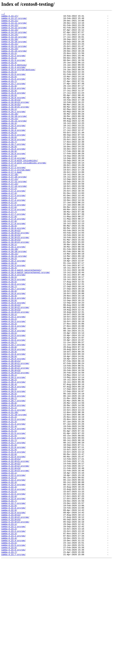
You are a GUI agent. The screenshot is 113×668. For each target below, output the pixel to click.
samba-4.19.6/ (9, 402)
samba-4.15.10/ (9, 44)
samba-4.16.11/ (9, 139)
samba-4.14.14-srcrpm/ (14, 42)
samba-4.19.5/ (9, 397)
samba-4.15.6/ (9, 89)
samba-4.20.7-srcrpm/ (13, 478)
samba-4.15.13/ (9, 56)
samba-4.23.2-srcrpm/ (13, 635)
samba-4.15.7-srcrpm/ (13, 98)
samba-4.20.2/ (9, 453)
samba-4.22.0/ (9, 542)
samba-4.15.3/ (9, 67)
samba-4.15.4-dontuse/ (14, 75)
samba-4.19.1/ (9, 374)
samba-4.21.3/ (9, 503)
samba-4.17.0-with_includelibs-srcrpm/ (23, 193)
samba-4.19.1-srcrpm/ (13, 377)
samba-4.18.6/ (9, 335)
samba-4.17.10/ (9, 207)
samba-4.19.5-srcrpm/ (13, 400)
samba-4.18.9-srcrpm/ (13, 355)
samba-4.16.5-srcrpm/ (13, 159)
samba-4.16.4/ (9, 151)
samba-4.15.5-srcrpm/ (13, 86)
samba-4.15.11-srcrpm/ (14, 53)
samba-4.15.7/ (9, 95)
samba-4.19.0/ (9, 358)
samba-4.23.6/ (9, 654)
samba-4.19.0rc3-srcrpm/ (15, 372)
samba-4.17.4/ (9, 235)
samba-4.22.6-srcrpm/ (13, 595)
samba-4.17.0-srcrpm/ (13, 187)
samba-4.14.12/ (9, 28)
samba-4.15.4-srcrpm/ (13, 78)
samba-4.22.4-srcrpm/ (13, 584)
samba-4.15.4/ (9, 72)
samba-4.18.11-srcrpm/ (14, 305)
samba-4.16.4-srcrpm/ (13, 153)
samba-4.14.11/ (9, 22)
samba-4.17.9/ (9, 263)
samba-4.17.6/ (9, 246)
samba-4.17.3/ (9, 229)
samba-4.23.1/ (9, 626)
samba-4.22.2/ (9, 570)
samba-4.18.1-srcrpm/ (13, 293)
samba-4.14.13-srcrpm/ (14, 36)
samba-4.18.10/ (9, 296)
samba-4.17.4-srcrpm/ (13, 237)
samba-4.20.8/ (9, 481)
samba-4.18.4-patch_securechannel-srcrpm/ (25, 324)
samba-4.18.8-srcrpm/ (13, 349)
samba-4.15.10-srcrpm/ (14, 47)
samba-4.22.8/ (9, 604)
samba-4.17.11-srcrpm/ (14, 215)
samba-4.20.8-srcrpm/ (13, 484)
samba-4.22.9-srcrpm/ (13, 612)
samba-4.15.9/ (9, 106)
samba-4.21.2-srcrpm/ (13, 500)
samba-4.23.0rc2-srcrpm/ (15, 618)
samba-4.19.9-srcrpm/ (13, 422)
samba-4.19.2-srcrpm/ (13, 383)
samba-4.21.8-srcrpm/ (13, 534)
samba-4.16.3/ (9, 145)
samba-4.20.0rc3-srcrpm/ (15, 444)
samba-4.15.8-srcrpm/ (13, 103)
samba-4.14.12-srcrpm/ (14, 30)
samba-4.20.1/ (9, 447)
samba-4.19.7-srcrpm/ (13, 411)
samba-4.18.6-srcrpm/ (13, 338)
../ (3, 14)
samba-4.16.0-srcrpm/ (13, 114)
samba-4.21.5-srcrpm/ (13, 517)
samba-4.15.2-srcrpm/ (13, 64)
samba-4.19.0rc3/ (11, 369)
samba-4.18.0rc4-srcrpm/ (15, 288)
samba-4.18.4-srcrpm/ (13, 327)
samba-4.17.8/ (9, 257)
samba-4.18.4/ (9, 319)
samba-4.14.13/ (9, 33)
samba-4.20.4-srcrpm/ (13, 461)
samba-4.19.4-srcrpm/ (13, 394)
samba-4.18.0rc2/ (11, 274)
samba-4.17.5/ (9, 240)
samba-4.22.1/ (9, 565)
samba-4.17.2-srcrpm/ (13, 226)
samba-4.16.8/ (9, 173)
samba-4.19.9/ (9, 419)
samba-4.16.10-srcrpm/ (14, 137)
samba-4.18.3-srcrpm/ (13, 316)
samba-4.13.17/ (9, 16)
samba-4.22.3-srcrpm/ (13, 579)
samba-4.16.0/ (9, 112)
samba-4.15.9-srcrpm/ (13, 109)
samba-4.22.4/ (9, 581)
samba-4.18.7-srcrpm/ (13, 344)
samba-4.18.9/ (9, 352)
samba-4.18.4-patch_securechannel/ (21, 321)
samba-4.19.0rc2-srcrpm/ (15, 366)
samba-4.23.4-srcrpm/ (13, 646)
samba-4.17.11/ (9, 212)
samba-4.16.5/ (9, 156)
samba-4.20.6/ (9, 470)
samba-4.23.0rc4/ (11, 621)
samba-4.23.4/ (9, 643)
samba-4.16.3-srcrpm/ (13, 148)
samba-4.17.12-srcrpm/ (14, 221)
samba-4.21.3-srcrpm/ (13, 506)
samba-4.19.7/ (9, 408)
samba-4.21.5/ (9, 514)
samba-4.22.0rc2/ (11, 554)
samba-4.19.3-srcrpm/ (13, 388)
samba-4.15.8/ (9, 100)
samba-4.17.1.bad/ (11, 204)
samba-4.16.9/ (9, 179)
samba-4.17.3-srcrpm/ (13, 232)
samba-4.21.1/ (9, 486)
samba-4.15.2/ (9, 61)
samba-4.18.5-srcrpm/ (13, 333)
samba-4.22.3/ (9, 576)
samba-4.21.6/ (9, 520)
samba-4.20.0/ (9, 425)
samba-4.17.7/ (9, 251)
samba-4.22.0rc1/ (11, 548)
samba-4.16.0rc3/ (11, 117)
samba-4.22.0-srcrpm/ (13, 545)
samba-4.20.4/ (9, 458)
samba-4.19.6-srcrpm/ (13, 405)
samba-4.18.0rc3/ (11, 279)
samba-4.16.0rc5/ (11, 123)
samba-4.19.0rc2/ (11, 363)
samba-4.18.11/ (9, 302)
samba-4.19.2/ (9, 380)
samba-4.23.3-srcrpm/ (13, 640)
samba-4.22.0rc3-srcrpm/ (15, 562)
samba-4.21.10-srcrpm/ (14, 495)
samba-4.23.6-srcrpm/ (13, 657)
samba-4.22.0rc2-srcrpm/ (15, 556)
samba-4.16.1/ (9, 128)
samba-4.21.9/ (9, 537)
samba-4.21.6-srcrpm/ (13, 523)
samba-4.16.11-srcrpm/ (14, 142)
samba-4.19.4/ (9, 391)
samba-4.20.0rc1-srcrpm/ (15, 433)
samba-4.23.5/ (9, 649)
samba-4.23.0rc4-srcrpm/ (15, 623)
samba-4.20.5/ (9, 464)
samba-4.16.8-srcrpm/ (13, 176)
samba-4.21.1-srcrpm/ (13, 489)
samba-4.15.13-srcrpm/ (14, 58)
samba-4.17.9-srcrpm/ (13, 265)
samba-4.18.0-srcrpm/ (13, 271)
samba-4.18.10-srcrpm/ (14, 299)
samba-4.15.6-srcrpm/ (13, 92)
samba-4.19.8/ (9, 414)
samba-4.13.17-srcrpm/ (14, 19)
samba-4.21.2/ (9, 498)
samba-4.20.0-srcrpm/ (13, 428)
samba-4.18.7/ (9, 341)
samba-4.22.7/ (9, 598)
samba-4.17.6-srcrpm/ (13, 249)
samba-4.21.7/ (9, 526)
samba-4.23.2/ (9, 632)
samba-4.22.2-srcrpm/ (13, 573)
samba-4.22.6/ (9, 593)
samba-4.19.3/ (9, 386)
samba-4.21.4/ (9, 509)
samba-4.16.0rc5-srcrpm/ (15, 125)
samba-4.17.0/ (9, 184)
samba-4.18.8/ (9, 347)
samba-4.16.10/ (9, 134)
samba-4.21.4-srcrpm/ (13, 512)
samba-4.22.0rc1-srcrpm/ (15, 551)
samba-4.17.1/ (9, 195)
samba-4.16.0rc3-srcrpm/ (15, 120)
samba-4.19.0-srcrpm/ (13, 360)
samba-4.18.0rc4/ (11, 285)
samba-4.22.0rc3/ (11, 559)
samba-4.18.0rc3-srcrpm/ (15, 282)
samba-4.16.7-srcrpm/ (13, 170)
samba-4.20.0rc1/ (11, 430)
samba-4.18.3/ (9, 313)
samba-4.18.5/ (9, 330)
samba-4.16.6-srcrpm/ (13, 165)
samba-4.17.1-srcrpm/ (13, 198)
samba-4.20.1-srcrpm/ (13, 450)
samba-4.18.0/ (9, 268)
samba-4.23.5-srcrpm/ (13, 651)
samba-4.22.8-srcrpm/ (13, 607)
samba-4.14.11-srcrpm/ (14, 25)
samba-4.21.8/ (9, 531)
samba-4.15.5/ (9, 84)
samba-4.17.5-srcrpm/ (13, 243)
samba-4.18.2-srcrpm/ (13, 310)
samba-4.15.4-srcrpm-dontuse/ (18, 81)
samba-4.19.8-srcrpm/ (13, 416)
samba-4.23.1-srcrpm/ (13, 629)
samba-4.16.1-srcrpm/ (13, 131)
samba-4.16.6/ (9, 162)
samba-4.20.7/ (9, 475)
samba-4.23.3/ (9, 637)
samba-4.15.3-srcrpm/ (13, 70)
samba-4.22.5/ (9, 587)
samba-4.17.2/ (9, 223)
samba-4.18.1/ (9, 291)
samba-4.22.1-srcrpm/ (13, 568)
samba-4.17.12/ (9, 218)
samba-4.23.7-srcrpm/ (13, 663)
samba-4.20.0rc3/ (11, 442)
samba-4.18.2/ (9, 307)
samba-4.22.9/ (9, 609)
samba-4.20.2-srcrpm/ (13, 456)
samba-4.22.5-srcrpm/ (13, 590)
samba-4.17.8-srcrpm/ (13, 260)
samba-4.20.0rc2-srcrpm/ (15, 439)
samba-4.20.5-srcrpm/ (13, 467)
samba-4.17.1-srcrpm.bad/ (15, 201)
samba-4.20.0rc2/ (11, 436)
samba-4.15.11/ (9, 50)
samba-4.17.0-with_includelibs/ (19, 190)
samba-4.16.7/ (9, 167)
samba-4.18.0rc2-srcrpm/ (15, 277)
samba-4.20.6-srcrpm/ (13, 472)
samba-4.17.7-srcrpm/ (13, 254)
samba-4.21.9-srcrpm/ (13, 540)
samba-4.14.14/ (9, 39)
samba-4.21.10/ (9, 492)
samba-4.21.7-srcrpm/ (13, 528)
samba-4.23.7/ (9, 660)
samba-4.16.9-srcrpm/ (13, 181)
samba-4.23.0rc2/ (11, 615)
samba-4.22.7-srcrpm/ (13, 601)
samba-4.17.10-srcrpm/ (14, 209)
